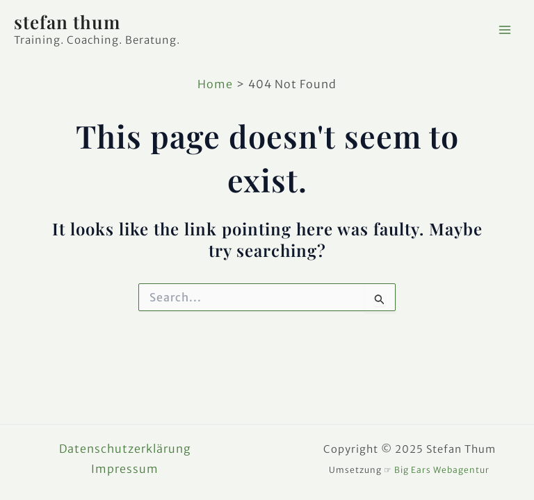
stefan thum (67, 22)
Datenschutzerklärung (125, 449)
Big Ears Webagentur (442, 470)
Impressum (125, 469)
